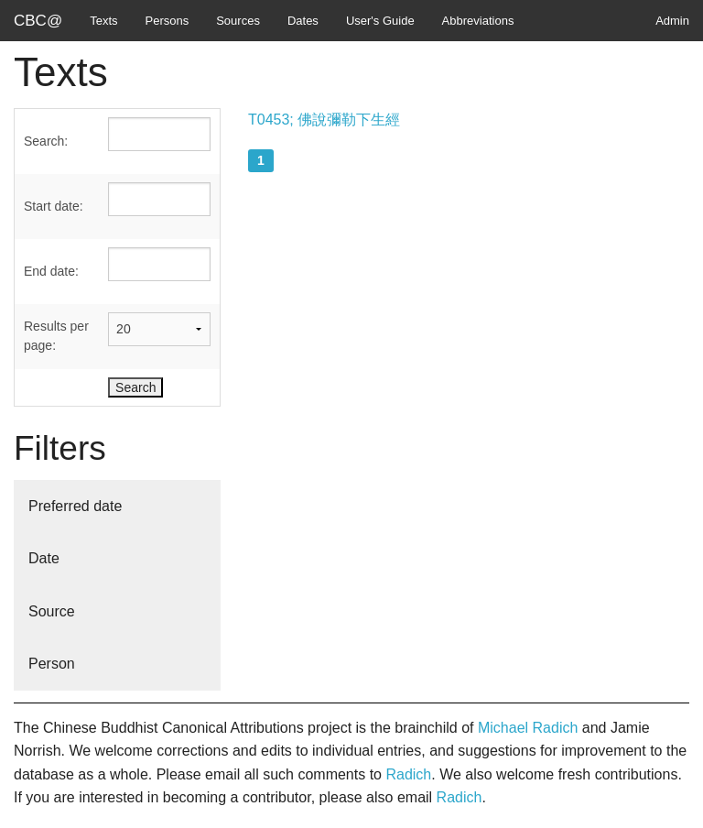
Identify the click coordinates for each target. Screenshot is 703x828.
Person (51, 663)
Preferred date (75, 506)
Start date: (53, 206)
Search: (46, 141)
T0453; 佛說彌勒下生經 (324, 119)
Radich (408, 774)
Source (51, 611)
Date (43, 558)
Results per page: (56, 336)
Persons (167, 20)
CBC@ (38, 20)
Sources (238, 20)
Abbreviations (478, 20)
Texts (103, 20)
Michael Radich (528, 727)
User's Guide (380, 20)
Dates (303, 20)
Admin (672, 20)
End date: (51, 271)
